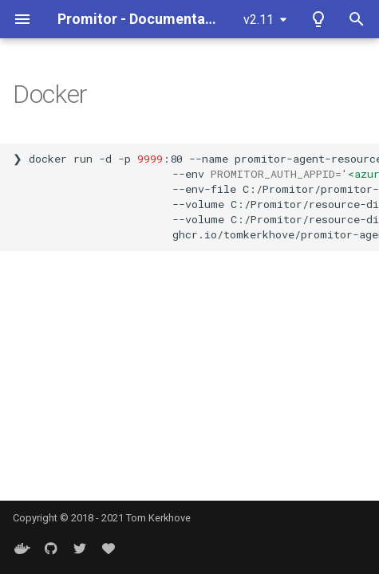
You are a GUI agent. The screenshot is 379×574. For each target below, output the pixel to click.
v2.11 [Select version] (258, 19)
